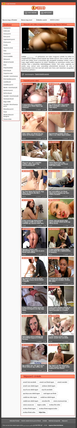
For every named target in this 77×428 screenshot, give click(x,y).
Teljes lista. (42, 412)
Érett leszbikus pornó (9, 79)
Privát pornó (7, 42)
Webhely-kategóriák (54, 421)
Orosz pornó (7, 34)
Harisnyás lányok (8, 99)
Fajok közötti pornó (9, 39)
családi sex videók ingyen (47, 397)
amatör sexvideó (62, 382)
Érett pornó (6, 36)
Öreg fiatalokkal (8, 67)
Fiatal (5, 112)
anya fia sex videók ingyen (30, 389)
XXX (46, 425)
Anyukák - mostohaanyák (10, 96)
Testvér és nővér (8, 48)
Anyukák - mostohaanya (10, 76)
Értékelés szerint (41, 20)
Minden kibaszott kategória (8, 115)
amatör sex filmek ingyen (47, 382)
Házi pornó (6, 59)
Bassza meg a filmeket (9, 20)
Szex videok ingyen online (16, 425)
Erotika (5, 45)
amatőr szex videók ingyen (30, 386)
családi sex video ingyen (30, 397)
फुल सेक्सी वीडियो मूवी (37, 425)
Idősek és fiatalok (8, 62)
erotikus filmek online (29, 412)
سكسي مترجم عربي (28, 425)
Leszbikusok (7, 82)
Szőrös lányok (7, 93)
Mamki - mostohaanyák (10, 87)
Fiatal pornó (7, 28)
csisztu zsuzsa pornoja (60, 401)
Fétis (4, 50)
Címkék (45, 421)
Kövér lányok (7, 70)
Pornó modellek (8, 56)
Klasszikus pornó (8, 109)
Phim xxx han (6, 425)
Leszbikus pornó (8, 84)
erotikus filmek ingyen (29, 408)
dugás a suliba (41, 405)
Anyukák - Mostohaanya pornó (10, 105)
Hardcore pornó (8, 90)
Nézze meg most (26, 20)
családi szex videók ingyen (30, 401)
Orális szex (6, 31)
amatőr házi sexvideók (29, 382)
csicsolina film (46, 401)
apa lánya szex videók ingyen (31, 393)
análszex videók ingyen (48, 386)
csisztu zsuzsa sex (28, 405)
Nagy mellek (7, 101)
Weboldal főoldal (14, 421)
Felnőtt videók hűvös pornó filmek (31, 421)
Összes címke (7, 119)
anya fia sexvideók (47, 389)
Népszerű (64, 421)
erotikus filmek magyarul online (48, 408)
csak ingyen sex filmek (49, 393)
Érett (4, 65)
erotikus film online (54, 405)
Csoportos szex (8, 73)
